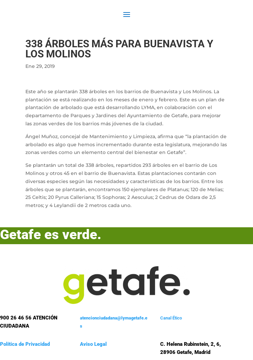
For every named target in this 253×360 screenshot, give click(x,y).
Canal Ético (171, 317)
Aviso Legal (93, 344)
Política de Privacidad (25, 344)
